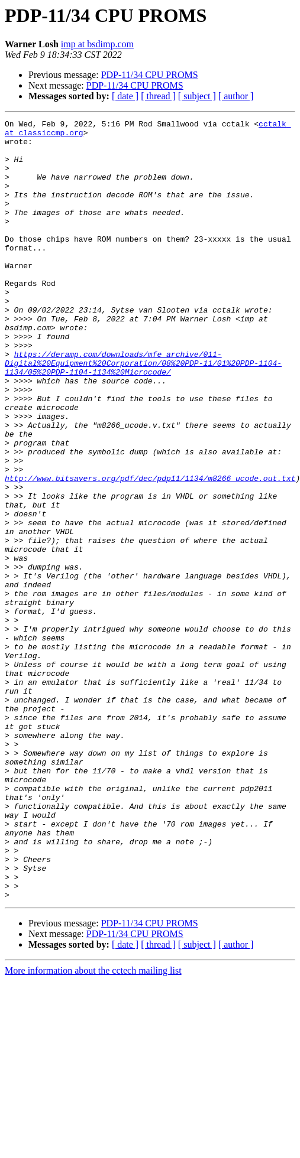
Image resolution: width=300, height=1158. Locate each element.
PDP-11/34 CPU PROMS (149, 75)
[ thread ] (158, 96)
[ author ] (236, 96)
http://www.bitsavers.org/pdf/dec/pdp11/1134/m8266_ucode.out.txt (150, 550)
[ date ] (125, 96)
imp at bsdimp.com (97, 44)
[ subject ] (197, 96)
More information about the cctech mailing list (93, 1126)
